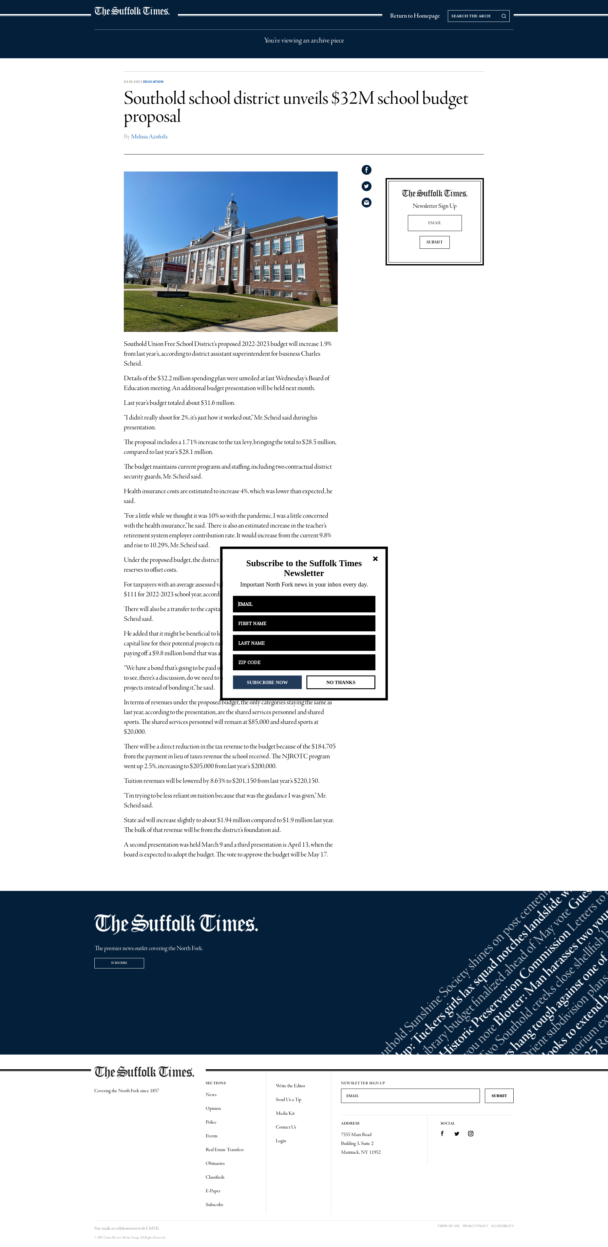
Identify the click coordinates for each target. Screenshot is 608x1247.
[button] (304, 568)
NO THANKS (340, 682)
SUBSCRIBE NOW (267, 682)
